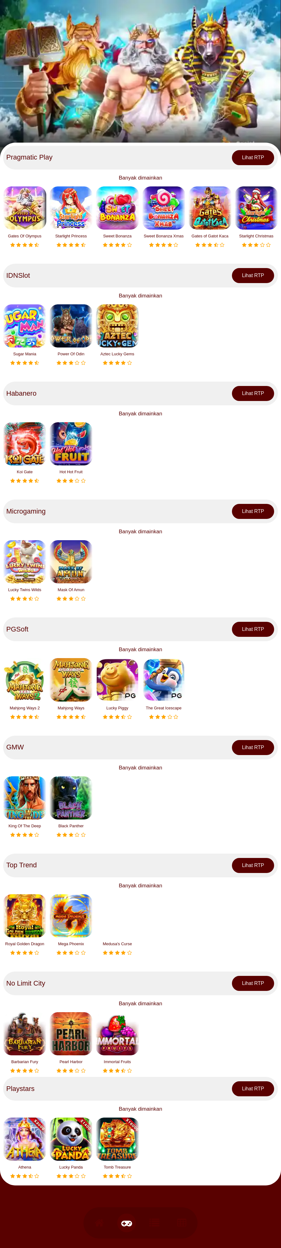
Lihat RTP (253, 157)
